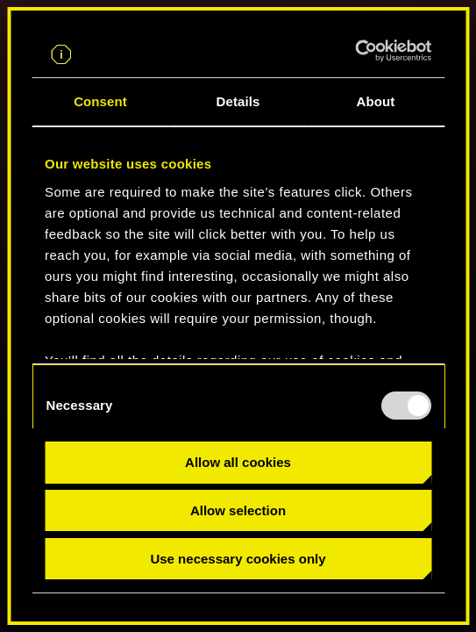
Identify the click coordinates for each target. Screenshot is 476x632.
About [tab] (376, 101)
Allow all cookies (238, 462)
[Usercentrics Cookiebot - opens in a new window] (354, 51)
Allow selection (238, 510)
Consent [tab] (100, 101)
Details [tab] (238, 101)
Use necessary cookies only (237, 558)
